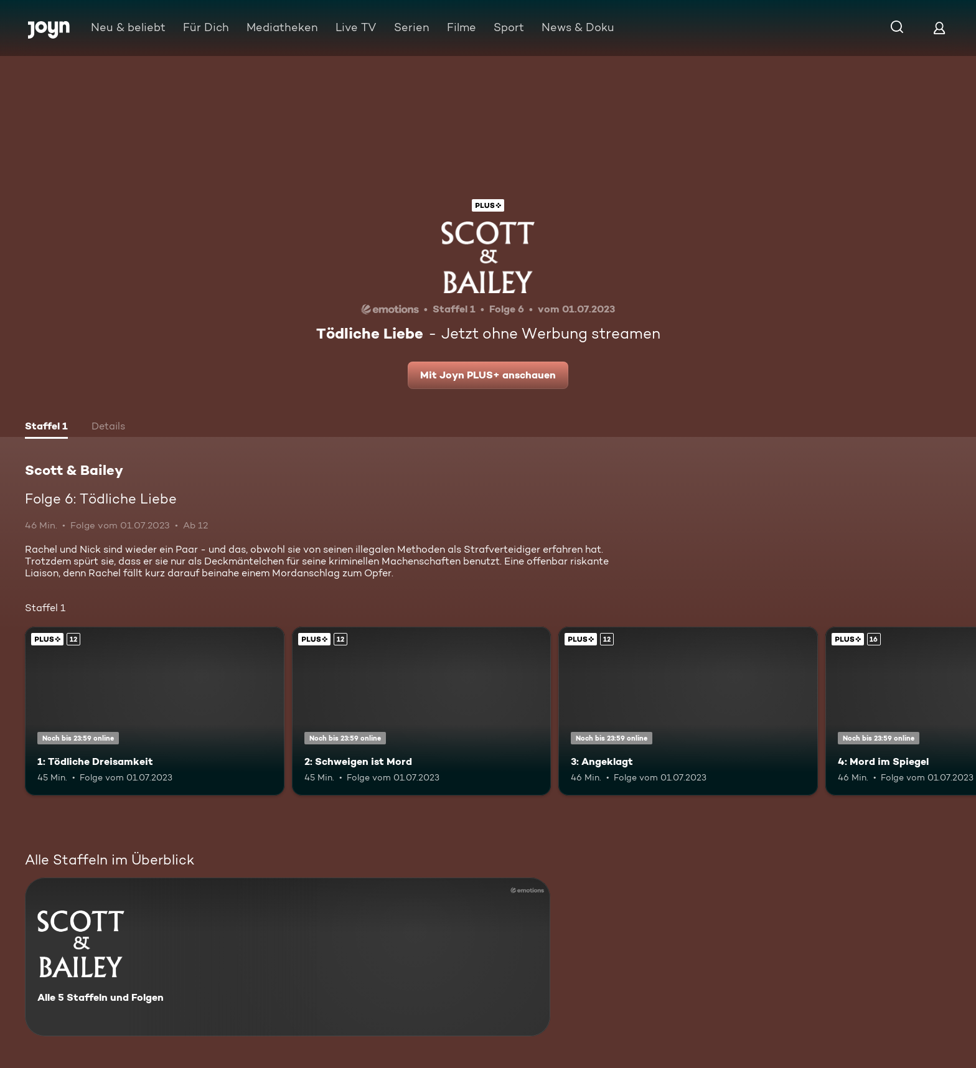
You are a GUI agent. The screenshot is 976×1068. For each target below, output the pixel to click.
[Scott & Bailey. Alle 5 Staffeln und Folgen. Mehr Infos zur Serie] (287, 957)
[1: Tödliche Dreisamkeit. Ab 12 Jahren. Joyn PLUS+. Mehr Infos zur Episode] (154, 711)
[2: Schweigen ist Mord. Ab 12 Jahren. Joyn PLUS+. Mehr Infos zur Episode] (421, 711)
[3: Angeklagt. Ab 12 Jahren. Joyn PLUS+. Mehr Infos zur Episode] (688, 711)
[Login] (939, 28)
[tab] (46, 427)
